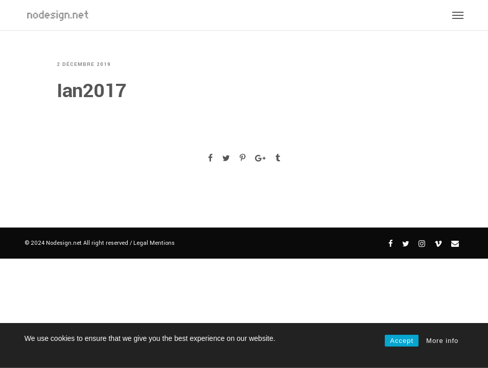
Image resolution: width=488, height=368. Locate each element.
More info (442, 340)
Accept (401, 340)
